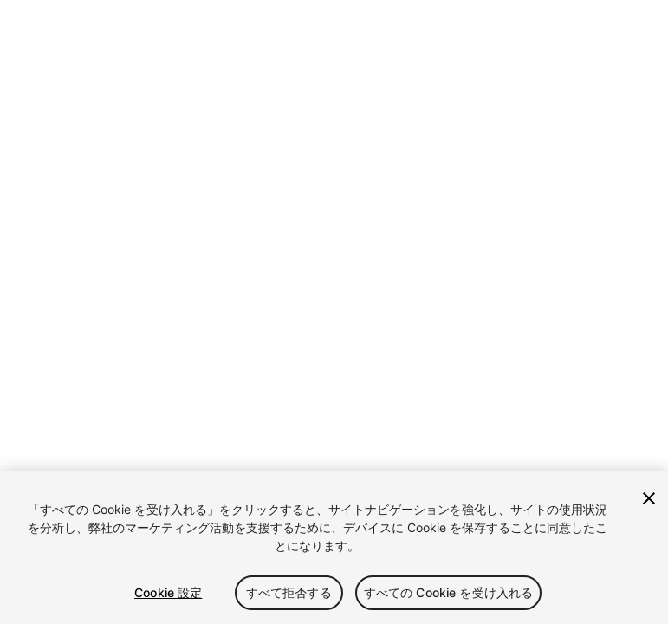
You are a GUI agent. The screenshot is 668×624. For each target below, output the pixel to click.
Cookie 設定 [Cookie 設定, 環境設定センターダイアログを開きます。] (168, 592)
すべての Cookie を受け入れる (449, 592)
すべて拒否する (289, 592)
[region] (334, 547)
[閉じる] (649, 498)
